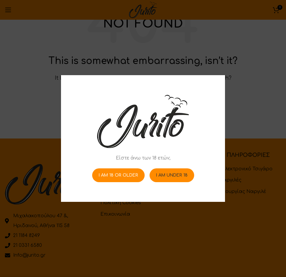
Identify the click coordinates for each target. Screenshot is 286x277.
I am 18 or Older (118, 175)
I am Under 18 (172, 175)
